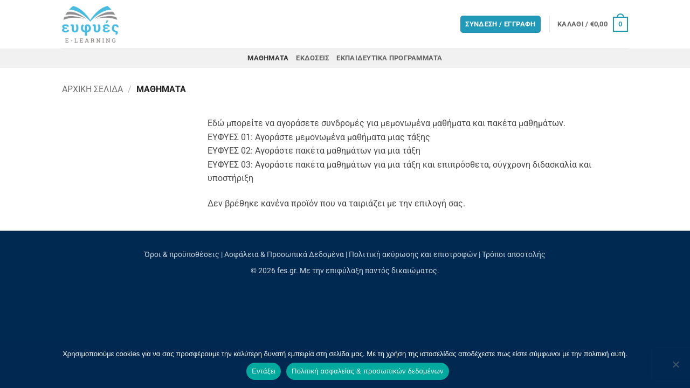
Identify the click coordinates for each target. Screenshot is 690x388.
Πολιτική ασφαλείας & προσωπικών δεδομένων (368, 371)
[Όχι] (675, 367)
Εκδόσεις (312, 58)
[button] (592, 24)
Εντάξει (263, 371)
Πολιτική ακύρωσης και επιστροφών (413, 254)
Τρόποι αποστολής (514, 254)
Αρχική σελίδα (92, 89)
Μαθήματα (267, 58)
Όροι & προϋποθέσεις (181, 254)
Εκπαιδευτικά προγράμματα (389, 58)
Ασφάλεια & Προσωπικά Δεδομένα (284, 254)
